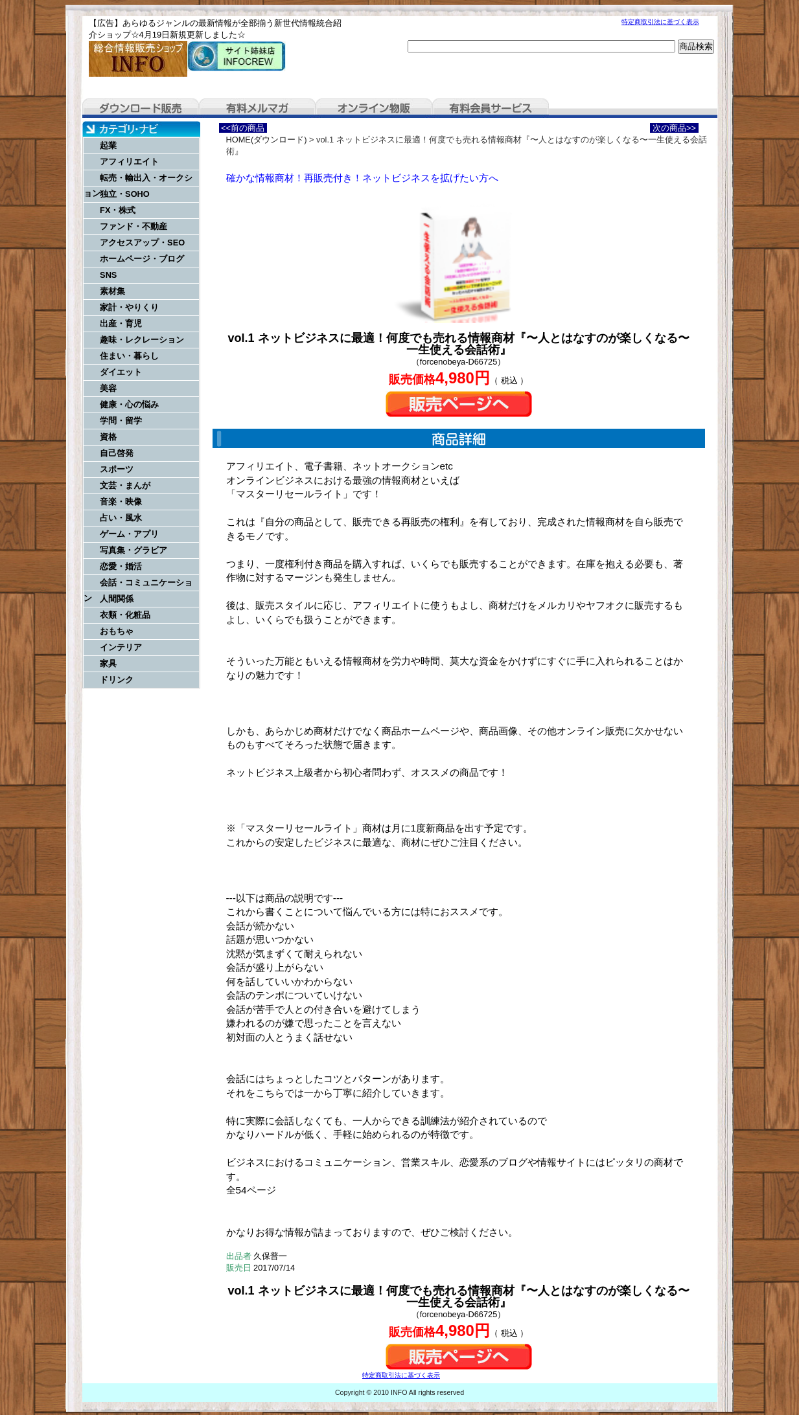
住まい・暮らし (129, 356)
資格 (108, 437)
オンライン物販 (374, 108)
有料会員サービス (490, 108)
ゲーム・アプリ (129, 534)
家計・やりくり (129, 307)
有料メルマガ (257, 108)
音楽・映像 (121, 501)
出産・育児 (121, 323)
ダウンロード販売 (140, 108)
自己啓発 (116, 453)
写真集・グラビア (133, 550)
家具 (108, 663)
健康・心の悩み (129, 404)
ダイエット (121, 372)
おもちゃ (116, 631)
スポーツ (116, 469)
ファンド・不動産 (133, 226)
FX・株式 (117, 210)
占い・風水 (121, 518)
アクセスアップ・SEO (142, 242)
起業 (108, 145)
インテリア (121, 647)
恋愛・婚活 (121, 566)
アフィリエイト (129, 161)
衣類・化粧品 (125, 615)
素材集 (112, 291)
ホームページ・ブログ (142, 259)
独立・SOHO (125, 194)
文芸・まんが (125, 485)
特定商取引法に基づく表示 (660, 21)
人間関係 (116, 599)
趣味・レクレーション (142, 340)
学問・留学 (121, 420)
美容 (108, 388)
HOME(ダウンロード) (266, 139)
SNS (108, 275)
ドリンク (116, 680)
